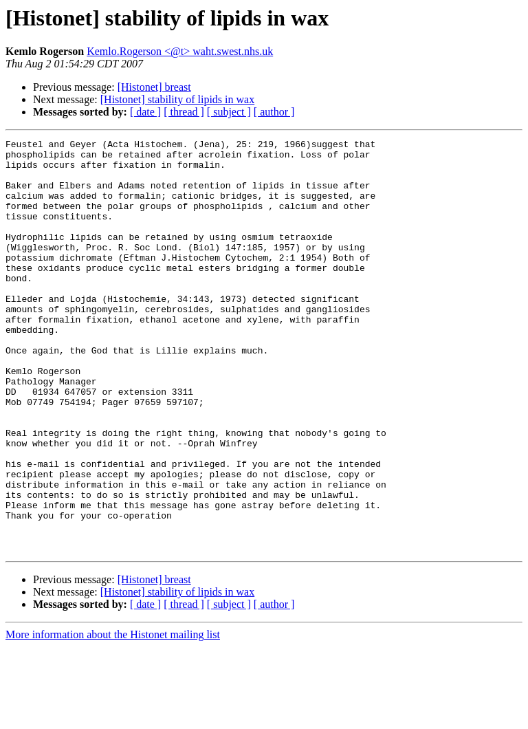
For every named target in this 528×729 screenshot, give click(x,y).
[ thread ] (184, 112)
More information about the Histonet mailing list (113, 717)
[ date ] (145, 112)
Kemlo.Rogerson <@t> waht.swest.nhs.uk (180, 51)
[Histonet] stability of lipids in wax (177, 99)
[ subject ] (229, 112)
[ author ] (274, 112)
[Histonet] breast (154, 87)
